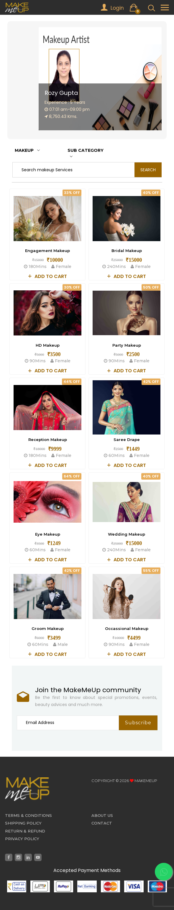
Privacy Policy (22, 838)
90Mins (36, 360)
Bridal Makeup (126, 250)
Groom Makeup (48, 628)
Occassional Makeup (126, 628)
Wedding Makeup (126, 534)
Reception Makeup (47, 439)
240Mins (114, 266)
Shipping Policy (23, 823)
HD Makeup (48, 345)
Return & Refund (25, 831)
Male (59, 644)
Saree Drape (127, 439)
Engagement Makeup (47, 250)
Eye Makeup (47, 534)
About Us (102, 815)
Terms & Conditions (28, 815)
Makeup (27, 150)
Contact (101, 823)
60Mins (115, 455)
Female (59, 266)
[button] (149, 123)
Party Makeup (126, 345)
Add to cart (47, 276)
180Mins (36, 266)
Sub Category (86, 153)
